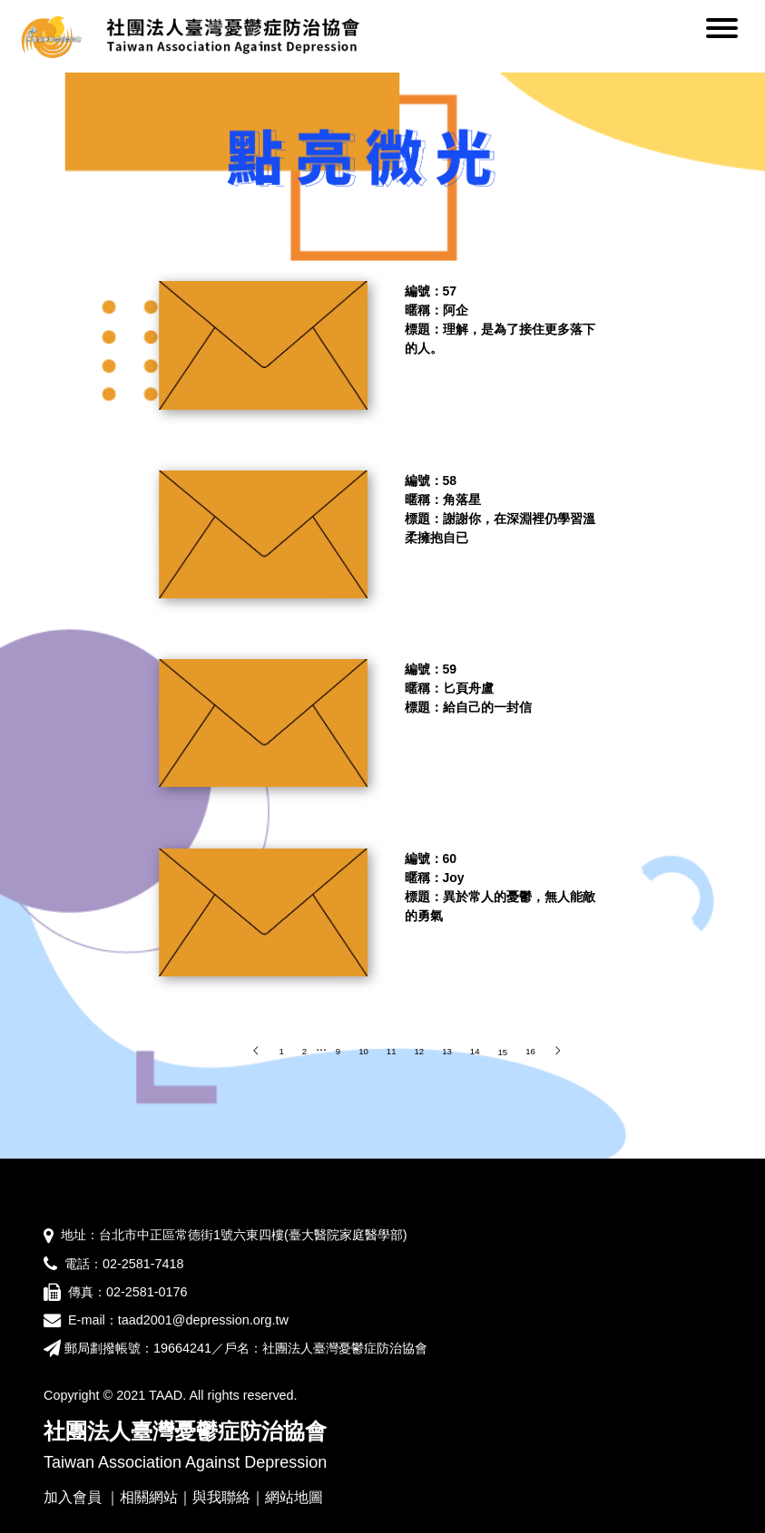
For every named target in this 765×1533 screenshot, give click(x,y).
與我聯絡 (221, 1497)
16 (530, 1051)
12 (419, 1051)
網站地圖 (294, 1497)
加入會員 (73, 1497)
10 (363, 1051)
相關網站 (149, 1497)
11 (392, 1051)
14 (475, 1051)
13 (447, 1051)
